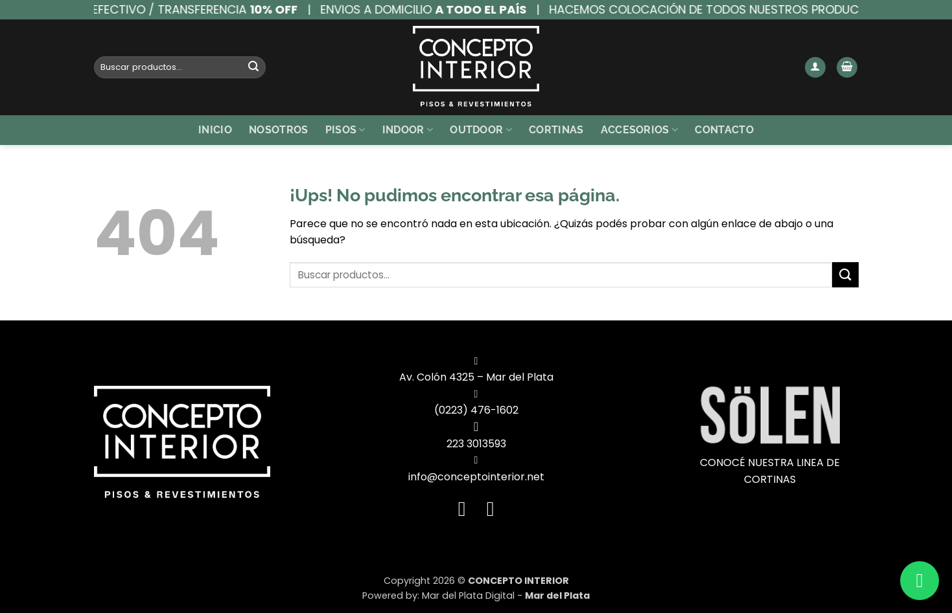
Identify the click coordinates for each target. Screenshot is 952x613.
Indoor (407, 130)
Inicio (215, 130)
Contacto (724, 130)
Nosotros (278, 130)
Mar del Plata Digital (468, 595)
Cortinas (556, 130)
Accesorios (640, 130)
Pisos (345, 130)
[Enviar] (253, 67)
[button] (815, 67)
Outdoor (481, 130)
